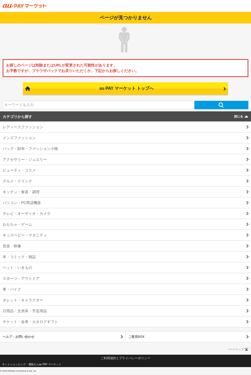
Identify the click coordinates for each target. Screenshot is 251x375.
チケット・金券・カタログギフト (30, 322)
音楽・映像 (12, 246)
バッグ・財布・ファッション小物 (30, 148)
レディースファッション (23, 127)
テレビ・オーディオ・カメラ (27, 213)
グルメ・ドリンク (17, 181)
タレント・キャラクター (23, 300)
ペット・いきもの (17, 267)
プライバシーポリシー (134, 358)
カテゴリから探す (17, 117)
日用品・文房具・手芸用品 (25, 311)
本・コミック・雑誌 (19, 257)
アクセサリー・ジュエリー (25, 159)
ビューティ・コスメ (19, 170)
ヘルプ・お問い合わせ (18, 337)
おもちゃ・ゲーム (17, 224)
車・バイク (12, 289)
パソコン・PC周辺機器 (22, 203)
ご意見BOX (136, 337)
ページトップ (236, 349)
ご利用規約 (108, 358)
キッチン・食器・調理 (21, 192)
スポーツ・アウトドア (21, 278)
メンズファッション (19, 138)
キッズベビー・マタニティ (25, 235)
